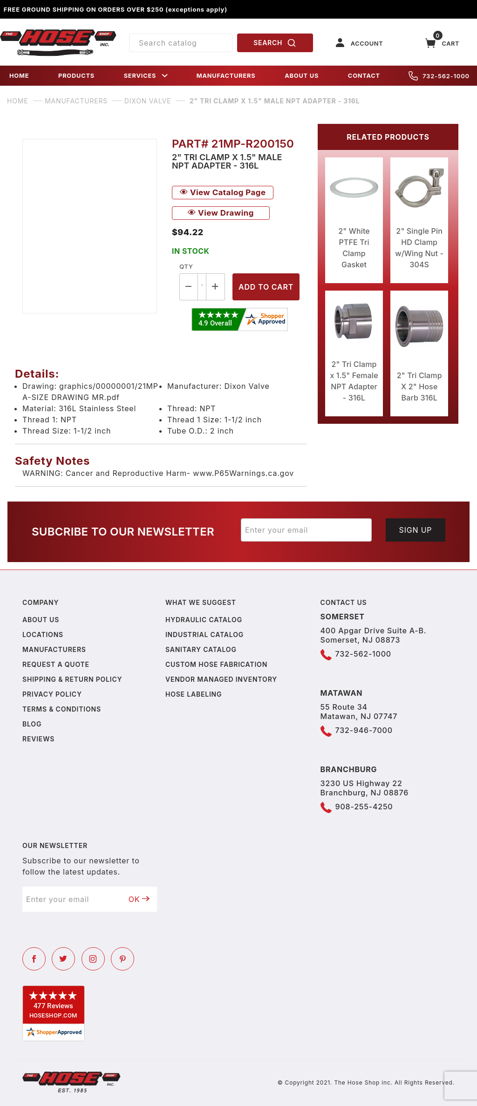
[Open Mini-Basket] (442, 43)
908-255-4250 (364, 806)
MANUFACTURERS (226, 75)
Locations (42, 634)
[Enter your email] (306, 530)
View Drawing (221, 212)
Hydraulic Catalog (203, 620)
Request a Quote (55, 664)
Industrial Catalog (204, 634)
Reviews (38, 739)
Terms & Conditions (61, 709)
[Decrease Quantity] (188, 286)
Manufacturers (54, 649)
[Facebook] (34, 958)
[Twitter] (63, 958)
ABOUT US (302, 75)
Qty (186, 266)
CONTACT (364, 75)
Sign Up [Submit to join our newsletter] (415, 530)
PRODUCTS (76, 75)
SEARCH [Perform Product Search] (274, 42)
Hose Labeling (193, 694)
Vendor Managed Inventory (221, 679)
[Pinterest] (122, 958)
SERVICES (147, 75)
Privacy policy (52, 694)
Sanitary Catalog (201, 649)
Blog (31, 724)
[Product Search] (180, 43)
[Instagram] (93, 958)
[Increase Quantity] (215, 286)
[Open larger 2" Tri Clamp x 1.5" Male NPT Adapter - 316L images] (89, 226)
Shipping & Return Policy (72, 679)
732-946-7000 (364, 730)
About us (40, 620)
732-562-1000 (439, 76)
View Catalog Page (223, 192)
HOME (19, 75)
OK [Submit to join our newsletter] (139, 899)
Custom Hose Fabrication (216, 664)
